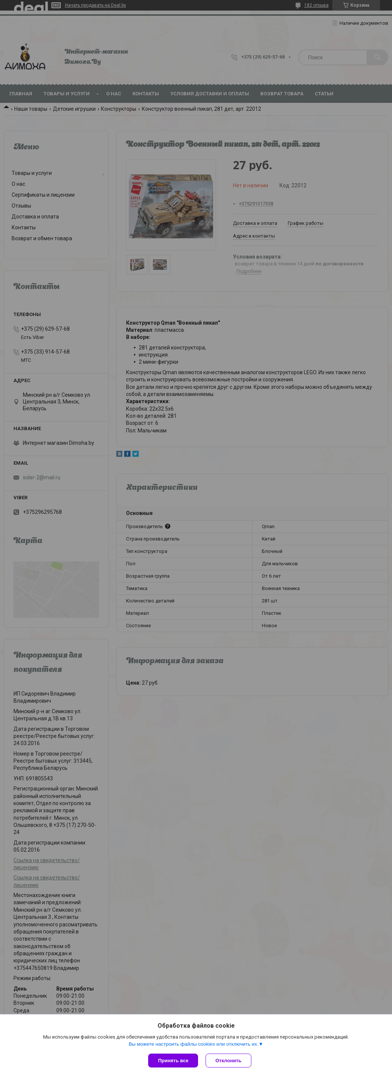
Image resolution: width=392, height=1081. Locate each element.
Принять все (173, 1060)
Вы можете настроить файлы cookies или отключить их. (193, 1044)
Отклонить (228, 1060)
